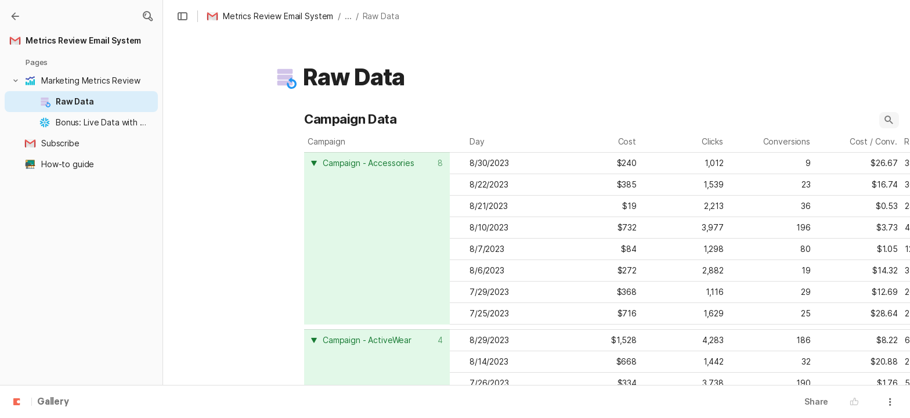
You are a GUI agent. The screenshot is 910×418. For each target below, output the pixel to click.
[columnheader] (377, 238)
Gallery (53, 402)
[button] (147, 16)
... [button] (348, 16)
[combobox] (378, 163)
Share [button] (816, 401)
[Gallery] (15, 16)
